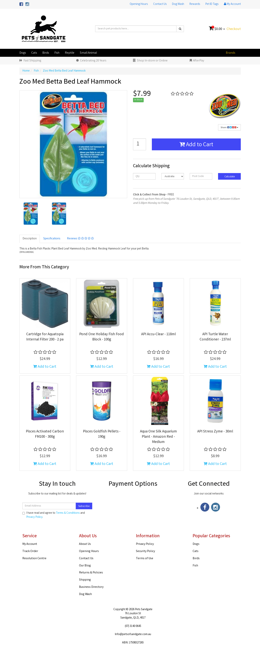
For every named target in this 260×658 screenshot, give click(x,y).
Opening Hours (139, 4)
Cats (34, 53)
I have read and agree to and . (53, 515)
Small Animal (88, 53)
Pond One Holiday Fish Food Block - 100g (101, 337)
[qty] (144, 176)
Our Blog (85, 566)
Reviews (80, 239)
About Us (85, 544)
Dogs (22, 53)
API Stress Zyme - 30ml (215, 431)
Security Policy (145, 551)
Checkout (234, 29)
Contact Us (160, 4)
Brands (230, 53)
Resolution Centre (34, 558)
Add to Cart (196, 145)
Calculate (229, 177)
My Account (29, 544)
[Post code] (201, 176)
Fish (56, 53)
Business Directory (91, 587)
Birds (45, 53)
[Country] (172, 176)
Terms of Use (144, 558)
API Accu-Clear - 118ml (158, 334)
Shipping (85, 580)
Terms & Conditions (68, 513)
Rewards (195, 4)
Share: (229, 127)
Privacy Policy (34, 517)
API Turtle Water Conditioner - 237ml (215, 337)
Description (30, 239)
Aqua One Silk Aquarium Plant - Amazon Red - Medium (158, 437)
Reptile (69, 53)
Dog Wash (178, 4)
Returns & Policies (91, 572)
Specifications (51, 239)
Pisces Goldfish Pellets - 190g (101, 434)
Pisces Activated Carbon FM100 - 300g (45, 434)
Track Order (30, 551)
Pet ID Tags (211, 4)
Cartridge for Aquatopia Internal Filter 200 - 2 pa (44, 337)
